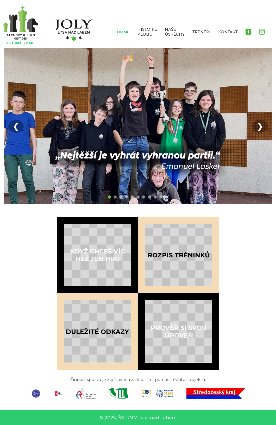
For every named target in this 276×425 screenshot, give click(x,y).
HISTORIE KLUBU (147, 32)
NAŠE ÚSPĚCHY (175, 32)
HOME (123, 31)
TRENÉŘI (201, 31)
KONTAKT (228, 31)
